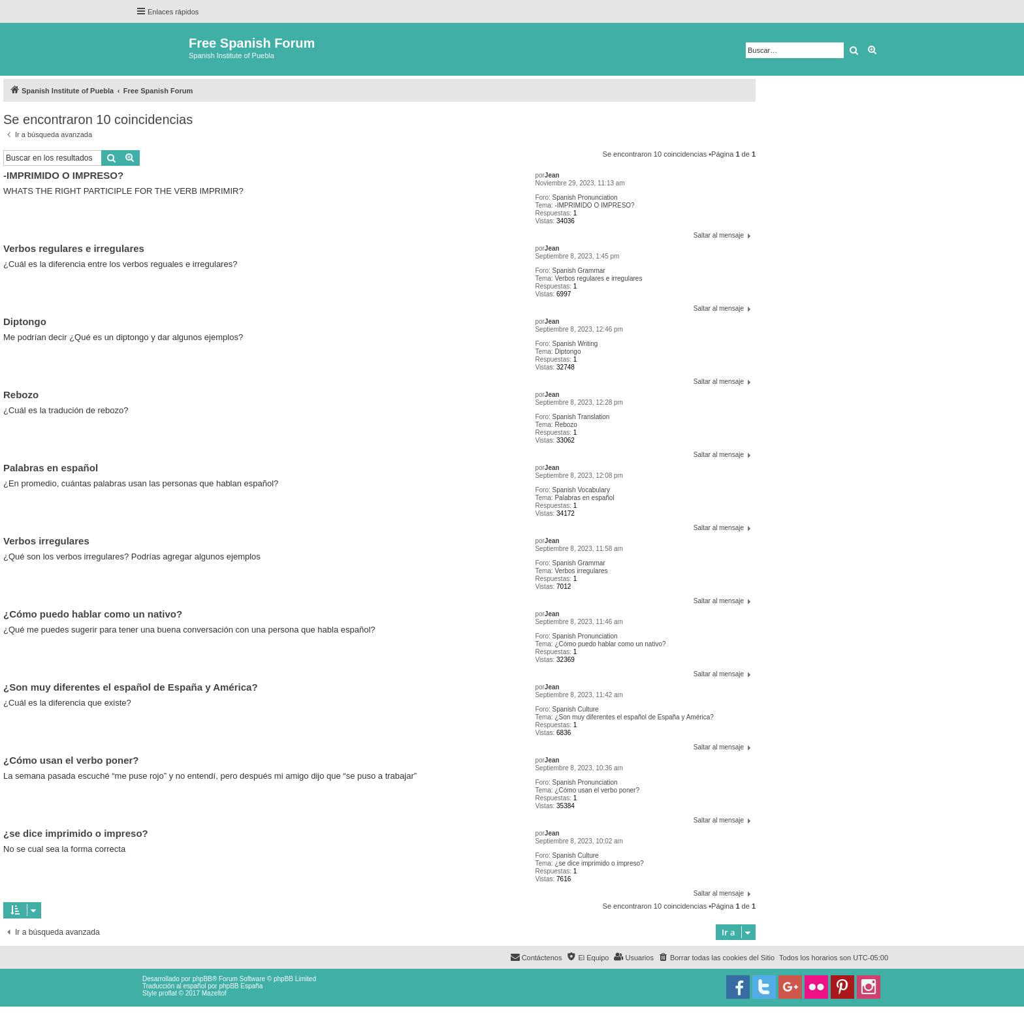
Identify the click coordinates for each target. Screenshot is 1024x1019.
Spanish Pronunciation (585, 197)
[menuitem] (716, 957)
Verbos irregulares (580, 570)
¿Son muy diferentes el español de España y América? (633, 717)
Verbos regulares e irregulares (598, 278)
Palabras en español (584, 497)
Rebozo (565, 424)
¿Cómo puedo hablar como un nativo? (609, 644)
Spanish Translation (581, 416)
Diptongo (567, 351)
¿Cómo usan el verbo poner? (596, 790)
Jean (552, 175)
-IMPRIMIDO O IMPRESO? (594, 205)
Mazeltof (214, 993)
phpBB (202, 978)
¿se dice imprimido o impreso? (598, 863)
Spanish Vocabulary (581, 490)
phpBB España (241, 986)
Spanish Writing (575, 343)
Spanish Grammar (578, 270)
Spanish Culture (575, 709)
